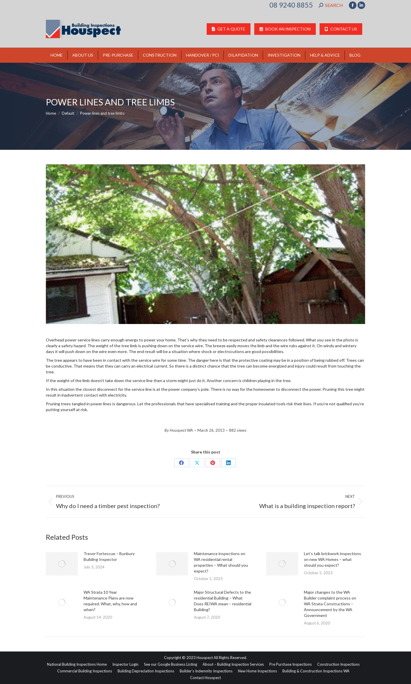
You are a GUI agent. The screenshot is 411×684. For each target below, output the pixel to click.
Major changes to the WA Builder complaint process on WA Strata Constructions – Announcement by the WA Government (330, 604)
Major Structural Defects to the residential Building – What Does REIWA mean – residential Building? (222, 601)
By (179, 430)
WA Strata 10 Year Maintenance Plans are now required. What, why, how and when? (110, 601)
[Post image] (62, 563)
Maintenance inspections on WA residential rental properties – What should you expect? (221, 562)
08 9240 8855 (291, 5)
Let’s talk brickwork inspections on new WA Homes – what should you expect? (332, 559)
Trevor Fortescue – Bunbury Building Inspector (109, 556)
